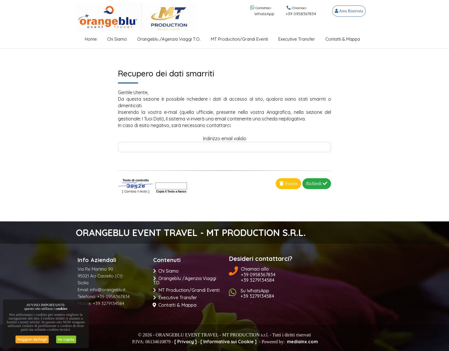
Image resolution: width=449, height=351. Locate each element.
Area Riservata (349, 11)
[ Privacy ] (185, 341)
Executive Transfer (296, 39)
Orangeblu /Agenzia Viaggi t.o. (168, 39)
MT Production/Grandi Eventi (239, 39)
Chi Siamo (117, 39)
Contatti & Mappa (342, 39)
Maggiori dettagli (32, 339)
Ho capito (66, 339)
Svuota (288, 183)
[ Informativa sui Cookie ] (228, 341)
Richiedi (316, 183)
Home (91, 39)
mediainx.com (302, 341)
